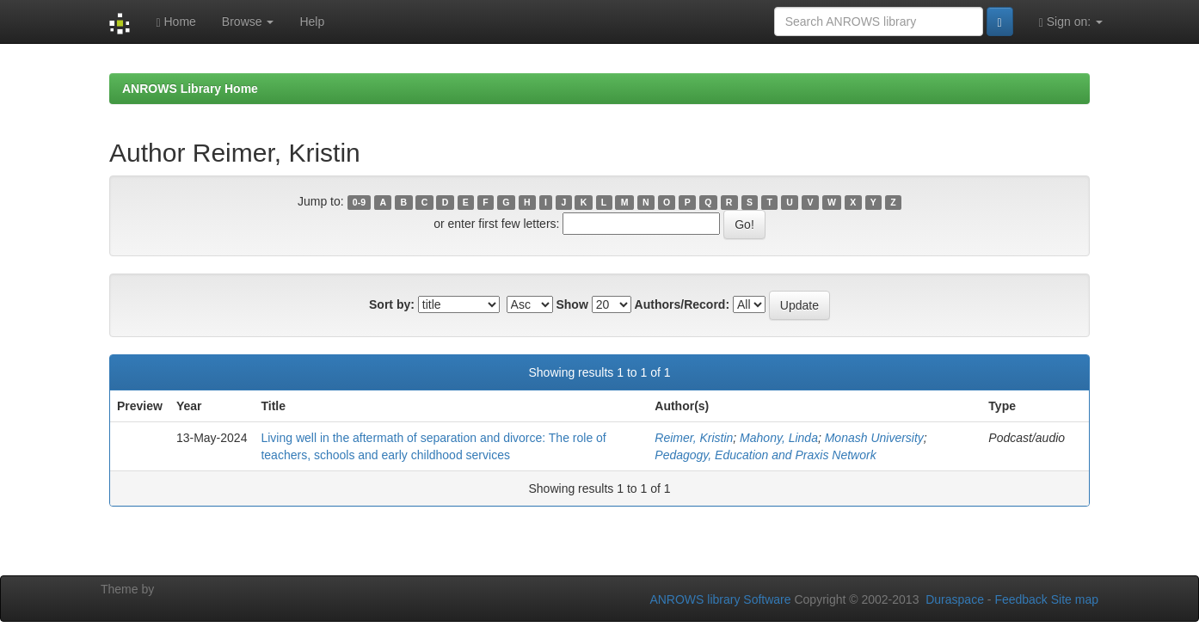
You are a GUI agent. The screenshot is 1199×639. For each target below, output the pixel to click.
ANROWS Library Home (190, 88)
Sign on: (1071, 22)
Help (311, 21)
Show (571, 304)
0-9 (359, 202)
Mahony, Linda (779, 438)
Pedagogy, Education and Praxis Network (765, 455)
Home (175, 22)
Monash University (874, 438)
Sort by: (392, 304)
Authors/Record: (682, 304)
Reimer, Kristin (694, 438)
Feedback (1020, 599)
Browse (248, 21)
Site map (1074, 599)
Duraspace (954, 599)
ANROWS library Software (719, 599)
